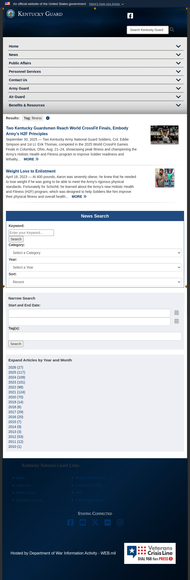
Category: (17, 245)
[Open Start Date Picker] (176, 312)
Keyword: (16, 226)
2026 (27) (15, 367)
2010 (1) (14, 447)
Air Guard (96, 97)
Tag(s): (14, 328)
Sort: (13, 274)
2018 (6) (14, 407)
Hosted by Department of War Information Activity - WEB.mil (63, 553)
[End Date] (89, 321)
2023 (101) (16, 382)
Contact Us (96, 80)
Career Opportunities (90, 500)
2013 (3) (14, 432)
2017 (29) (15, 412)
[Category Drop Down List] (95, 253)
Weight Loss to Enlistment (31, 171)
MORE (31, 159)
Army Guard (96, 89)
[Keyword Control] (31, 232)
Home (96, 47)
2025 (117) (16, 372)
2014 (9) (14, 427)
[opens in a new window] (130, 15)
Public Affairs (96, 63)
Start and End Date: (24, 305)
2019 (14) (15, 402)
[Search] (148, 30)
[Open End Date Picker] (176, 321)
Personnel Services (96, 72)
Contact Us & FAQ (88, 485)
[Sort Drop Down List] (95, 282)
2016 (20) (15, 417)
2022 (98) (15, 387)
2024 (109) (16, 377)
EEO (78, 493)
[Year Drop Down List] (95, 267)
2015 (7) (14, 422)
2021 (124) (16, 392)
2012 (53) (15, 437)
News (96, 55)
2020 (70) (15, 397)
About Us (23, 485)
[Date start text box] (89, 313)
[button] (107, 3)
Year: (13, 259)
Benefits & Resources (96, 105)
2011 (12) (15, 442)
